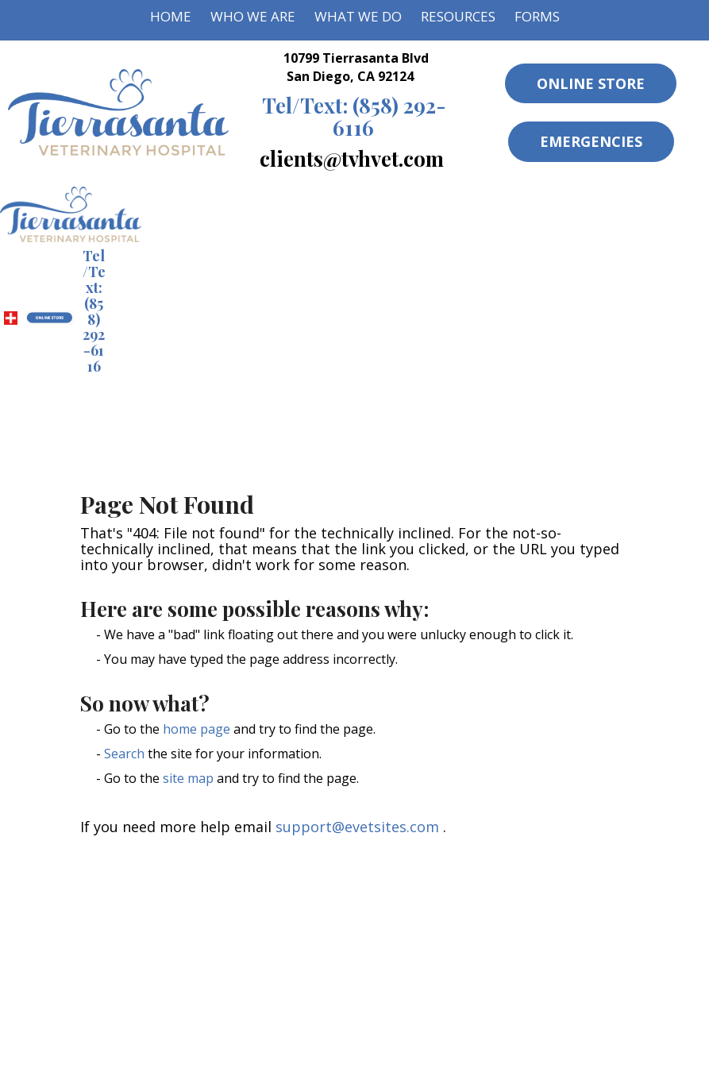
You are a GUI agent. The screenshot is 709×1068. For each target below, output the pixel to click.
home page (196, 729)
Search (124, 753)
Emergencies (591, 141)
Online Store (591, 83)
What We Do (358, 16)
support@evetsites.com (357, 826)
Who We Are (252, 16)
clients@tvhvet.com (352, 158)
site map (188, 778)
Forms (537, 16)
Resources (458, 16)
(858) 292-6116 (354, 116)
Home (170, 16)
